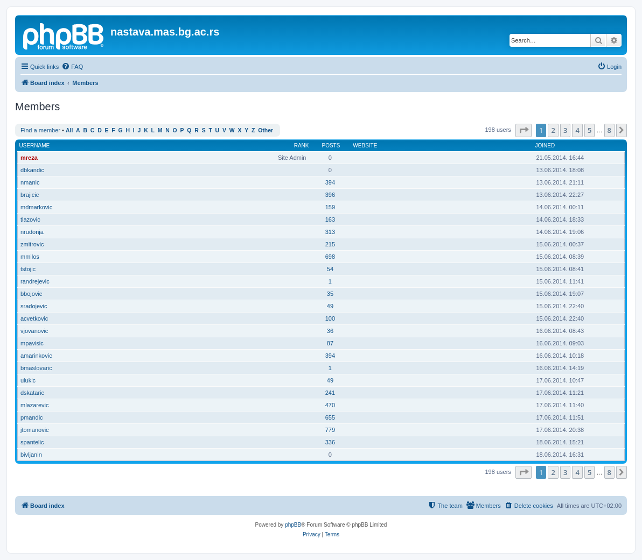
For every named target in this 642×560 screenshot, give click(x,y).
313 (330, 232)
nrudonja (32, 232)
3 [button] (565, 130)
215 (330, 244)
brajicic (29, 195)
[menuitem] (72, 66)
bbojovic (31, 293)
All (69, 130)
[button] (523, 130)
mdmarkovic (36, 207)
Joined (545, 145)
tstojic (28, 269)
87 (330, 343)
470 (330, 405)
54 (330, 269)
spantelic (32, 442)
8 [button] (609, 130)
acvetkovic (34, 318)
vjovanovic (34, 331)
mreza (29, 157)
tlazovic (30, 219)
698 (330, 256)
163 (330, 219)
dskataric (32, 392)
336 (330, 442)
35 (330, 293)
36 (330, 331)
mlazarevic (34, 405)
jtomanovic (34, 430)
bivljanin (31, 454)
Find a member (40, 130)
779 (330, 430)
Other (265, 130)
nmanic (29, 182)
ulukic (28, 380)
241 (330, 392)
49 (330, 306)
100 (330, 318)
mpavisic (32, 343)
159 (330, 207)
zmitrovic (32, 244)
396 (330, 195)
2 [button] (553, 130)
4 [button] (577, 130)
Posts (331, 145)
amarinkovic (36, 355)
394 (330, 182)
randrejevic (35, 281)
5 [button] (589, 130)
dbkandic (32, 170)
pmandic (31, 417)
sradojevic (33, 306)
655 (330, 417)
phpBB (293, 525)
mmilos (29, 256)
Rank (301, 145)
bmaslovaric (36, 368)
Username (34, 145)
